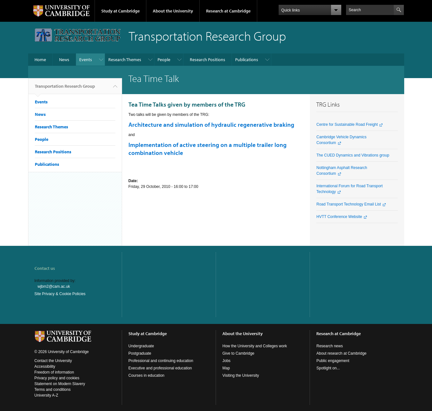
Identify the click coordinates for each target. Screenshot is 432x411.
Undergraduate (141, 346)
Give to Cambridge (238, 353)
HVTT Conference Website (339, 216)
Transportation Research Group (65, 88)
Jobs (226, 361)
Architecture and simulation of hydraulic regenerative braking (211, 124)
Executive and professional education (160, 368)
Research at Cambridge (228, 11)
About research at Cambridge (341, 353)
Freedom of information (54, 372)
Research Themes (124, 59)
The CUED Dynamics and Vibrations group (352, 155)
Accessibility (45, 366)
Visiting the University (240, 375)
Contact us (45, 268)
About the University (173, 11)
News (64, 59)
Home (40, 59)
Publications (246, 59)
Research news (329, 346)
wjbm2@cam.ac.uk (54, 286)
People (164, 59)
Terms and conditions (53, 389)
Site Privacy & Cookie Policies (60, 294)
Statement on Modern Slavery (60, 384)
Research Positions (207, 59)
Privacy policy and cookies (57, 378)
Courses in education (146, 375)
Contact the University (53, 361)
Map (226, 368)
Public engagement (332, 361)
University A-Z (46, 395)
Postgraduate (139, 353)
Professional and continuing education (160, 361)
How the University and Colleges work (254, 346)
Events (85, 59)
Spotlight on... (328, 368)
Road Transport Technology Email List (348, 204)
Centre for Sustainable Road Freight (347, 124)
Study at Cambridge (120, 11)
